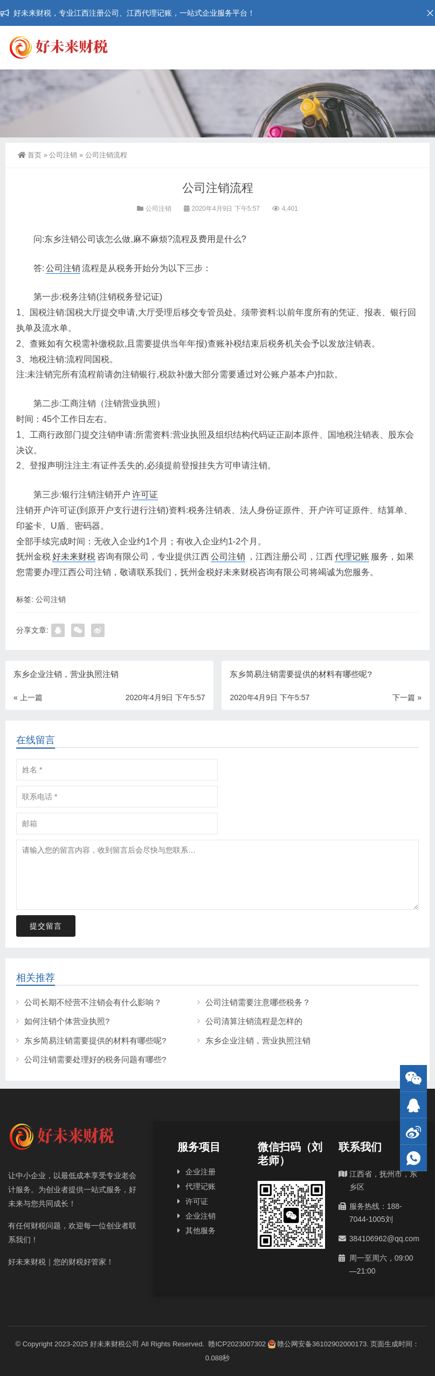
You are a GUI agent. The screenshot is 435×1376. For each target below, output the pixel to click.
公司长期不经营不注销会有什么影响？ (93, 1002)
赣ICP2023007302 (237, 1344)
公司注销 (63, 155)
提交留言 (46, 926)
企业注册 (200, 1171)
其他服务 (200, 1230)
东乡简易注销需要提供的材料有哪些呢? (95, 1040)
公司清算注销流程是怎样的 (253, 1021)
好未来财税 (73, 556)
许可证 (145, 494)
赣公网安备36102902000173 (317, 1344)
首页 (30, 155)
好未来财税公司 (114, 1344)
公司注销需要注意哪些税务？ (257, 1002)
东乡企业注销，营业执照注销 (257, 1040)
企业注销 (200, 1216)
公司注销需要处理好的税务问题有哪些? (95, 1059)
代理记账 (352, 556)
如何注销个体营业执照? (66, 1021)
